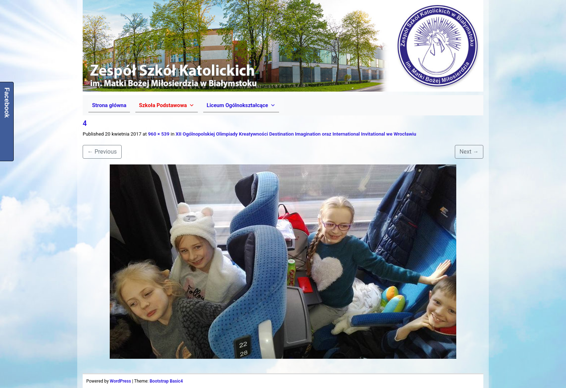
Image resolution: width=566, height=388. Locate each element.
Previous (102, 151)
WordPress (120, 381)
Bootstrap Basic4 (166, 381)
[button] (166, 105)
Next (469, 151)
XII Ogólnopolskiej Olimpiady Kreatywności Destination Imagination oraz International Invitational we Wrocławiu (296, 134)
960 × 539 (158, 134)
